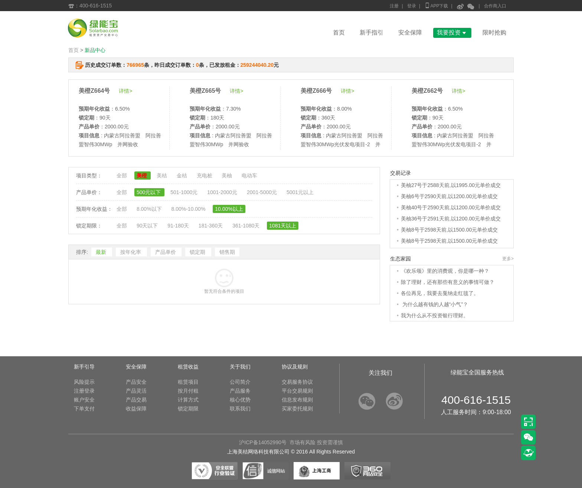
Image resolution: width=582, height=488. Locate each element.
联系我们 (240, 409)
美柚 (227, 176)
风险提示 (84, 382)
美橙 (142, 176)
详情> (125, 91)
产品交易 (136, 400)
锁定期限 (188, 409)
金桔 (183, 176)
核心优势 (240, 400)
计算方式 (188, 400)
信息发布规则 (297, 400)
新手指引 (371, 32)
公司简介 (240, 382)
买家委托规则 (297, 409)
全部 (122, 176)
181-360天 (211, 226)
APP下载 (436, 5)
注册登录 (84, 391)
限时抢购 (494, 32)
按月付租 (188, 391)
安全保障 (410, 32)
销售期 (227, 252)
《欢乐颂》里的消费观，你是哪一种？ (445, 271)
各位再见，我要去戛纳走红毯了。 (440, 293)
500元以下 (149, 192)
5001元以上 (300, 192)
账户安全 (84, 400)
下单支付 (84, 409)
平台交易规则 (297, 391)
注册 (394, 6)
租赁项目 (188, 382)
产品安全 (136, 382)
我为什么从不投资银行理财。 (434, 315)
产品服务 (240, 391)
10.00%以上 (229, 209)
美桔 (163, 176)
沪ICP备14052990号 (263, 442)
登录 (411, 6)
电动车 (249, 176)
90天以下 (148, 226)
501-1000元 (184, 192)
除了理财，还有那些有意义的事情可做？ (447, 282)
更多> (508, 258)
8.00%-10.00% (189, 209)
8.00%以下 (150, 209)
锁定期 (198, 252)
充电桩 (205, 176)
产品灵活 (136, 391)
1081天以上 (282, 226)
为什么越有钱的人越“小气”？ (434, 304)
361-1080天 (246, 226)
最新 (102, 252)
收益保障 (136, 409)
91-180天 (178, 226)
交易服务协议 (297, 382)
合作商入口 (495, 6)
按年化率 (131, 252)
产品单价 (166, 252)
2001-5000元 (262, 192)
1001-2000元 (223, 192)
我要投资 (452, 32)
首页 (339, 32)
